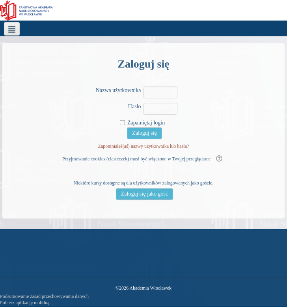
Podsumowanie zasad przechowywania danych (44, 296)
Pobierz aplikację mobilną (24, 302)
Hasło (134, 106)
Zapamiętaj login (146, 123)
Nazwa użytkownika (118, 90)
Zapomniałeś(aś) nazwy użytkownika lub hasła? (143, 146)
